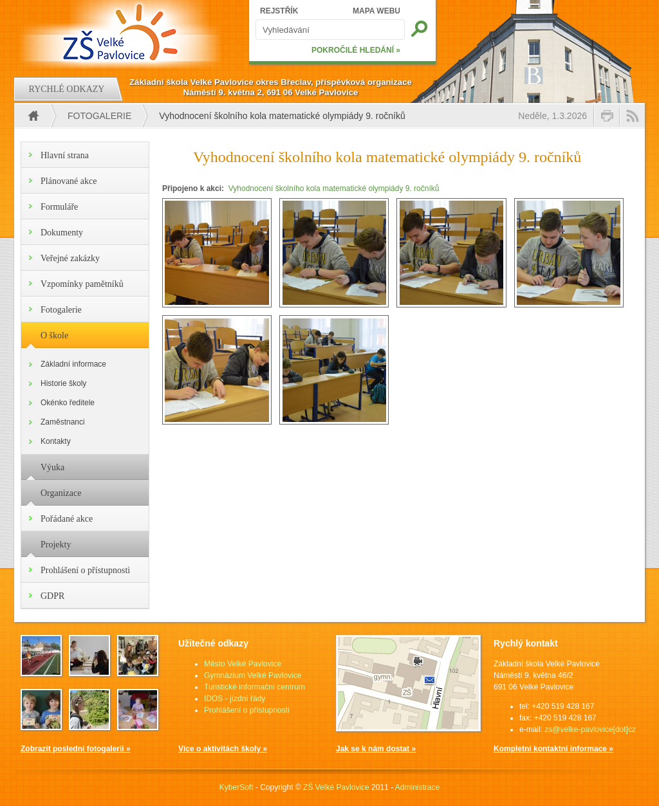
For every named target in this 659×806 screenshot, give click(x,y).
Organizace (61, 493)
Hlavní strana (65, 155)
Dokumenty (62, 232)
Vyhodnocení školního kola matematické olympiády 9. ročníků (334, 188)
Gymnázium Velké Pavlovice (252, 675)
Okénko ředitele (68, 402)
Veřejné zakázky (70, 258)
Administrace (417, 787)
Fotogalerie (99, 116)
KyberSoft (236, 787)
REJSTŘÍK (279, 10)
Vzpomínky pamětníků (82, 284)
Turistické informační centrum (254, 687)
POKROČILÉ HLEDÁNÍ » (355, 50)
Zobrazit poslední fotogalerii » (76, 748)
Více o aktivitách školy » (222, 748)
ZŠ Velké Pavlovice (336, 787)
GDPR (52, 596)
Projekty (56, 544)
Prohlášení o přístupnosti (85, 570)
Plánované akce (69, 181)
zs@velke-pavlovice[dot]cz (590, 729)
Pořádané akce (67, 519)
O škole (54, 335)
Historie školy (63, 383)
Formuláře (59, 207)
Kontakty (56, 441)
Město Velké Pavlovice (242, 663)
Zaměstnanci (63, 421)
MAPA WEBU (376, 10)
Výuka (52, 467)
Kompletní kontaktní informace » (553, 748)
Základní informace (73, 364)
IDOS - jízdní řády (234, 698)
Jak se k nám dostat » (376, 748)
